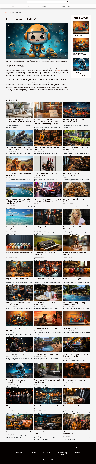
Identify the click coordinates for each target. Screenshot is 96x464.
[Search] (46, 2)
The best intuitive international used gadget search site (48, 407)
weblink (58, 70)
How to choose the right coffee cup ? (19, 254)
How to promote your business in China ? (46, 228)
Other (83, 6)
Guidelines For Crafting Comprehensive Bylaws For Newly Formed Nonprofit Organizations (47, 122)
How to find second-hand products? (19, 432)
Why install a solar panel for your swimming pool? (75, 304)
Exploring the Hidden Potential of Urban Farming (75, 148)
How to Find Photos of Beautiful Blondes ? (75, 228)
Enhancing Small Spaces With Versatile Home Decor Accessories (18, 121)
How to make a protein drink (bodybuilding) (45, 304)
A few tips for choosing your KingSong (44, 254)
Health (28, 6)
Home (6, 12)
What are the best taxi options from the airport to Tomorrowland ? (47, 200)
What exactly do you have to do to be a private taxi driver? (76, 355)
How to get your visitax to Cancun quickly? (18, 228)
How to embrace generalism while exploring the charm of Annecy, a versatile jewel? (18, 201)
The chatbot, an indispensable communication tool (79, 74)
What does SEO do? (79, 35)
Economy (13, 6)
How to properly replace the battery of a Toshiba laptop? (19, 304)
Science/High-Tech (66, 6)
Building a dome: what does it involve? (74, 200)
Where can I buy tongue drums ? (75, 279)
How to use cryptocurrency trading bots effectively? (76, 174)
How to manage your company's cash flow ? (75, 254)
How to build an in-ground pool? (46, 354)
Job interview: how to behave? (45, 328)
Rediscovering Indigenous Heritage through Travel (19, 174)
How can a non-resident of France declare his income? (76, 407)
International (45, 6)
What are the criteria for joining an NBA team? (19, 407)
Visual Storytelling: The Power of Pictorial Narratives (75, 121)
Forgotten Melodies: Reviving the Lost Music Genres (46, 148)
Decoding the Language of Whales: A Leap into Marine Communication (19, 148)
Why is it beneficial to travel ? (17, 279)
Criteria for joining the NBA (16, 354)
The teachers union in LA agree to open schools (75, 433)
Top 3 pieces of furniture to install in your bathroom (47, 381)
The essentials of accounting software (79, 53)
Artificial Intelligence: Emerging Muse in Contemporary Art (46, 174)
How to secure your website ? (45, 279)
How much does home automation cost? (47, 433)
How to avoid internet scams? (74, 380)
